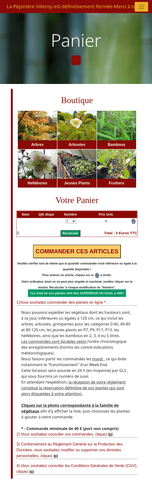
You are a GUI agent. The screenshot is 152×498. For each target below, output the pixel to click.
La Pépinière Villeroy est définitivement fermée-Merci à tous (74, 6)
